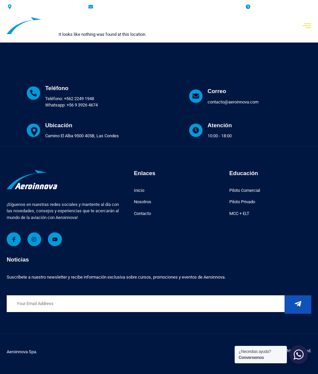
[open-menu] (307, 26)
